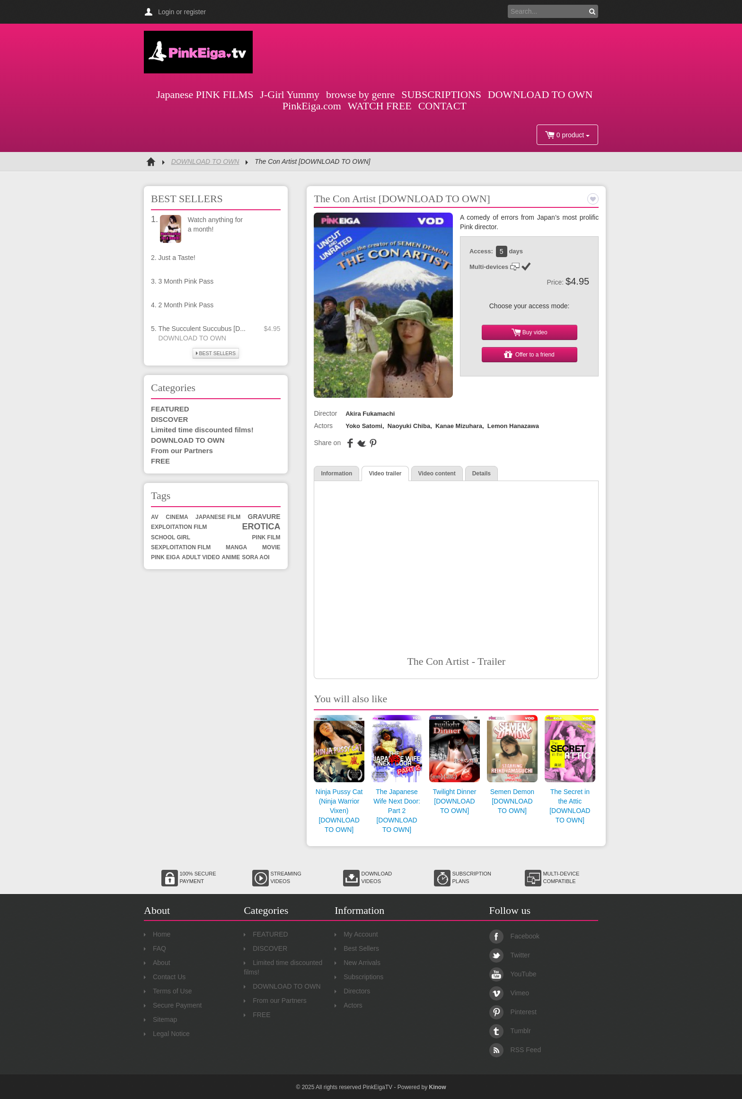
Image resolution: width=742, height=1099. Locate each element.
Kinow (437, 1087)
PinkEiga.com (312, 106)
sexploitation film (181, 547)
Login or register (182, 12)
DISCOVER (169, 419)
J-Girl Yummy (289, 94)
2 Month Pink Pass (186, 305)
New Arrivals (357, 962)
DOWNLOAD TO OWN (540, 94)
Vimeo (509, 993)
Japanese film (217, 517)
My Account (356, 934)
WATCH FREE (380, 106)
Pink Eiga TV (198, 52)
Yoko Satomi (363, 425)
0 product (567, 135)
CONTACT (442, 106)
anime (231, 557)
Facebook (514, 936)
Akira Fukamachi (370, 413)
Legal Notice (167, 1033)
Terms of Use (168, 991)
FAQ (155, 948)
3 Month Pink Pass (186, 281)
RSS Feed (515, 1050)
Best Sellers (357, 948)
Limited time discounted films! (202, 430)
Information (336, 473)
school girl (170, 537)
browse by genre (360, 94)
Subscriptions (359, 977)
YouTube (513, 974)
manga (236, 547)
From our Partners (182, 451)
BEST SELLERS (216, 353)
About (157, 962)
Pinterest (513, 1012)
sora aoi (255, 557)
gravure (264, 516)
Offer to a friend (529, 354)
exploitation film (179, 527)
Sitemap (160, 1019)
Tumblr (510, 1031)
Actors (348, 1005)
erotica (261, 526)
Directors (352, 991)
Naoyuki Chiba (409, 425)
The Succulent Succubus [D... (202, 328)
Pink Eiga (165, 557)
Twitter (509, 955)
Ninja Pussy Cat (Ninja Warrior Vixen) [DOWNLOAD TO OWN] (339, 810)
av (155, 517)
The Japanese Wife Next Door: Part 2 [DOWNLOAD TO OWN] (396, 810)
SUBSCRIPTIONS (441, 94)
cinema (177, 517)
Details (481, 473)
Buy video (530, 332)
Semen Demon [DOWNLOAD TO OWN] (512, 801)
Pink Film (266, 537)
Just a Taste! (177, 257)
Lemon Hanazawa (513, 425)
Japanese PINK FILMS (204, 94)
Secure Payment (173, 1005)
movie (271, 547)
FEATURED (170, 409)
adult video (201, 557)
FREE (160, 461)
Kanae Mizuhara (458, 425)
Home (157, 934)
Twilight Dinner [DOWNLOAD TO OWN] (455, 801)
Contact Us (165, 977)
